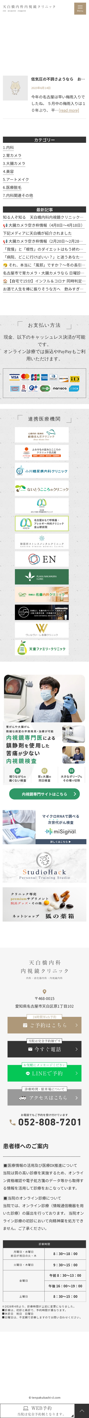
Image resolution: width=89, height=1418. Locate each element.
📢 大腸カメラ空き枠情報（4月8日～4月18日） (44, 225)
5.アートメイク (16, 179)
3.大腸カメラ (14, 163)
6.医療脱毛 (12, 187)
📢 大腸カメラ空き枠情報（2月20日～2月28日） (45, 241)
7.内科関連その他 (18, 195)
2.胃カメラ (12, 155)
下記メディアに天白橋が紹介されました (37, 233)
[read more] (69, 110)
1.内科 (8, 147)
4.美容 (8, 171)
